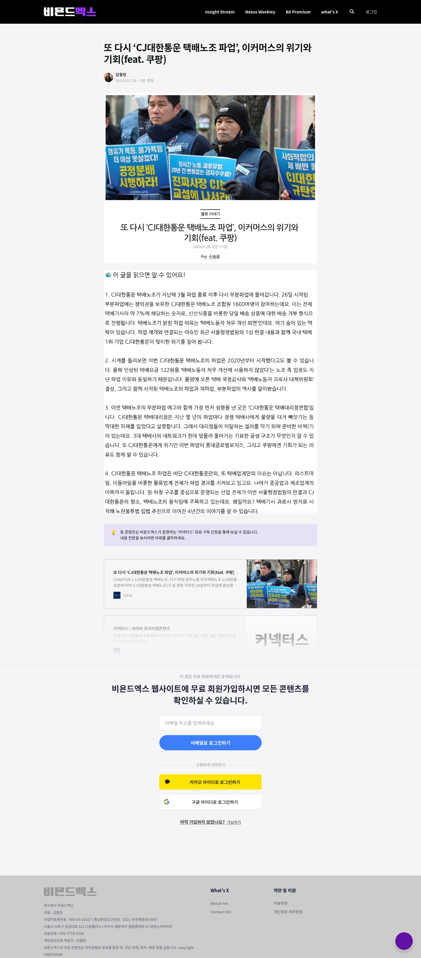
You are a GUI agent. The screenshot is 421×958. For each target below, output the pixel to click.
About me (219, 903)
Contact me (220, 912)
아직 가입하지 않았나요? (210, 822)
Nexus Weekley (260, 12)
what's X (329, 12)
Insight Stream (220, 12)
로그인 (371, 12)
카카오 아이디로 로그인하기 (215, 782)
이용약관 (281, 903)
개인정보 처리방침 (288, 912)
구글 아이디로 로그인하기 (215, 802)
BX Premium (298, 12)
